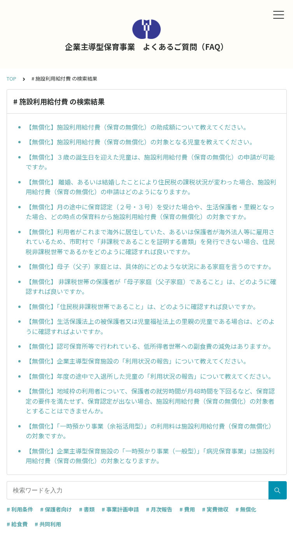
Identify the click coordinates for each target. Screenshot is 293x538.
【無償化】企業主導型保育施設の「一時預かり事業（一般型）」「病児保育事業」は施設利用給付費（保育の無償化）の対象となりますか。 (150, 456)
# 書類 (87, 509)
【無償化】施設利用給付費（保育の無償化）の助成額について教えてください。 (137, 127)
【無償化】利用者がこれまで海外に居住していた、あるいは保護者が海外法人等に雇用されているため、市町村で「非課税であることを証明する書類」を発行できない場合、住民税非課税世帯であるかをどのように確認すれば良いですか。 (150, 241)
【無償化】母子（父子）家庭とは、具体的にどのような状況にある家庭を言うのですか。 (150, 266)
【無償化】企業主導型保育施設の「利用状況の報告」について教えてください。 (137, 361)
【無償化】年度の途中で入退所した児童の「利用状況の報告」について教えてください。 (150, 376)
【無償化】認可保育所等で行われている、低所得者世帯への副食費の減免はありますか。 (150, 346)
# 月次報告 (159, 509)
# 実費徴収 (215, 509)
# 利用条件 (20, 509)
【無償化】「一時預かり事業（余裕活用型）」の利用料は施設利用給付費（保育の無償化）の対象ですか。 (150, 431)
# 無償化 (245, 509)
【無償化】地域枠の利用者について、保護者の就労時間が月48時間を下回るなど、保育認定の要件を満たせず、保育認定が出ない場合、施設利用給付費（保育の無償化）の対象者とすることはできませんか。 (150, 400)
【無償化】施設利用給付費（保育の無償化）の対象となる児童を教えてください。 (141, 141)
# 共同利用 (48, 524)
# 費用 (187, 509)
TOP (11, 78)
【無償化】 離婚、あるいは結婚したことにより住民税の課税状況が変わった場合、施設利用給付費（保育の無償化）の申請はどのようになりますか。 (151, 187)
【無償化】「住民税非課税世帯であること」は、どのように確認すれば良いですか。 (142, 306)
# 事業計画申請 (120, 509)
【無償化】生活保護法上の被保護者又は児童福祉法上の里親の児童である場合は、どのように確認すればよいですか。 (150, 326)
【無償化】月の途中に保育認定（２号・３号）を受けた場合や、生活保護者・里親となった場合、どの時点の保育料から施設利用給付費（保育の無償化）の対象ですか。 (150, 212)
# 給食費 (17, 524)
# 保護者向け (56, 509)
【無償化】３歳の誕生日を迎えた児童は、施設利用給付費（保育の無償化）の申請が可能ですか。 (150, 162)
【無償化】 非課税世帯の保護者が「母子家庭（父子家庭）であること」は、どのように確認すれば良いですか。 (151, 286)
